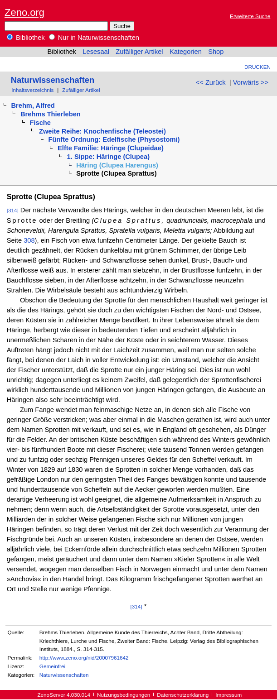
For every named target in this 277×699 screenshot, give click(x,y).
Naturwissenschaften (52, 80)
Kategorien (186, 51)
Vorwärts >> (250, 82)
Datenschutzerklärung (183, 695)
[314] (13, 210)
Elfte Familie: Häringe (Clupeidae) (111, 148)
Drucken (257, 67)
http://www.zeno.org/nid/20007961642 (84, 658)
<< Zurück (211, 82)
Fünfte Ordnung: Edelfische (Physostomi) (114, 139)
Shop (216, 51)
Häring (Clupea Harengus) (117, 165)
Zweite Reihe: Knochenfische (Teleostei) (102, 131)
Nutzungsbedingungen (123, 695)
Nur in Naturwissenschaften (94, 37)
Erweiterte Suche (250, 16)
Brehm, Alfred (32, 105)
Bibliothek (26, 37)
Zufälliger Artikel (139, 51)
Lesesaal (96, 51)
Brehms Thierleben (50, 114)
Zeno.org (24, 12)
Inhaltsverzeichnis (32, 90)
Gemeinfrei (52, 666)
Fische (40, 122)
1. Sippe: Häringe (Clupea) (108, 156)
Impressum (228, 695)
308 (29, 240)
